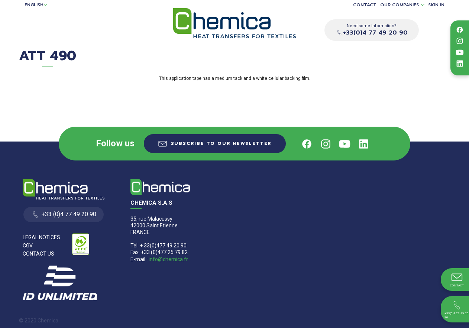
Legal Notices (41, 237)
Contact (364, 5)
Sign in (436, 5)
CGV (28, 246)
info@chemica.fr (168, 259)
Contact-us (38, 254)
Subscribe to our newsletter (221, 143)
